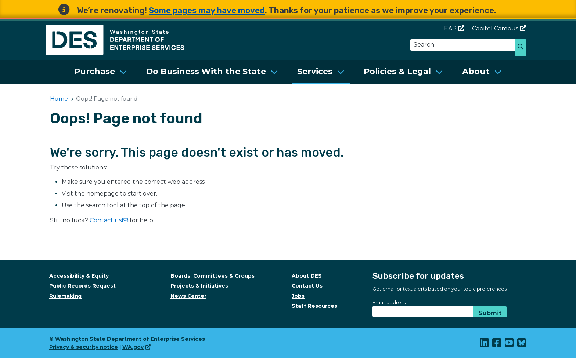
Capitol (499, 28)
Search (523, 48)
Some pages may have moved (207, 10)
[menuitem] (100, 72)
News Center (188, 296)
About (476, 71)
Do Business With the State (206, 71)
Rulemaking (65, 296)
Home (59, 98)
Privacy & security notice (83, 347)
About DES (307, 276)
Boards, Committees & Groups (212, 276)
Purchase (94, 71)
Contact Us (307, 286)
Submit (490, 313)
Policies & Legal (397, 71)
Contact (109, 220)
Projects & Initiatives (199, 286)
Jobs (298, 296)
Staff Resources (314, 306)
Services (314, 71)
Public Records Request (82, 286)
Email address (389, 302)
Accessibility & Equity (79, 276)
